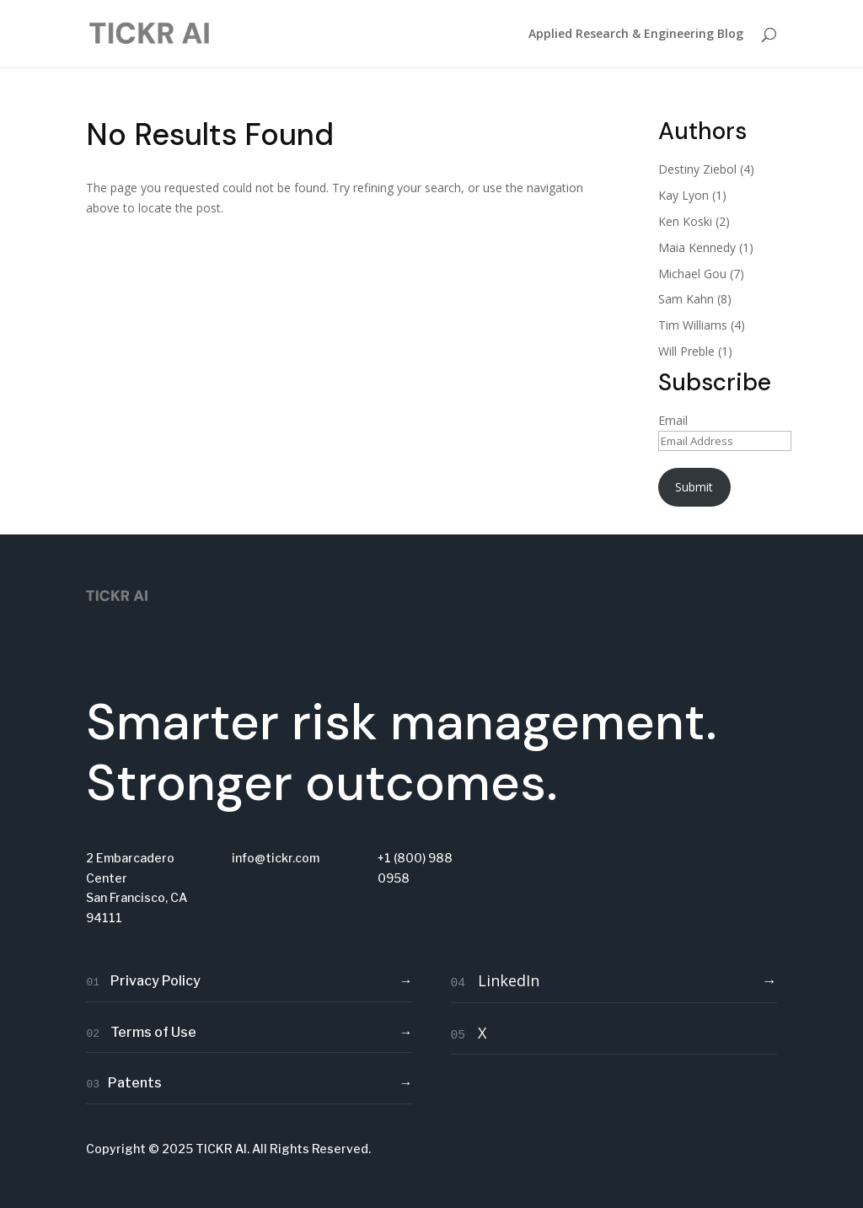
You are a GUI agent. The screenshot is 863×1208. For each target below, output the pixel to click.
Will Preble (686, 351)
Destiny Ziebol (697, 169)
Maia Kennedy (697, 247)
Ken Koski (685, 221)
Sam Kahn (686, 299)
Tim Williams (692, 325)
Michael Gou (692, 274)
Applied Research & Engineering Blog (635, 34)
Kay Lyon (683, 195)
